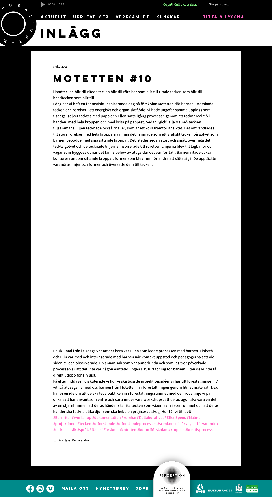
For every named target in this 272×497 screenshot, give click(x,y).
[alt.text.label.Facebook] (30, 489)
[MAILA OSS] (75, 488)
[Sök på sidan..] (222, 4)
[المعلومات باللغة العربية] (181, 4)
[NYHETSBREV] (113, 488)
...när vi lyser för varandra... (72, 440)
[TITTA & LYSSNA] (224, 16)
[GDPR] (143, 488)
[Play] (43, 4)
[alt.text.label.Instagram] (40, 489)
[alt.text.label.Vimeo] (50, 489)
